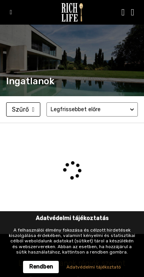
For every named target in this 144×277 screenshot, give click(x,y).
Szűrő (23, 109)
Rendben (41, 267)
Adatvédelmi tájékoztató (93, 267)
